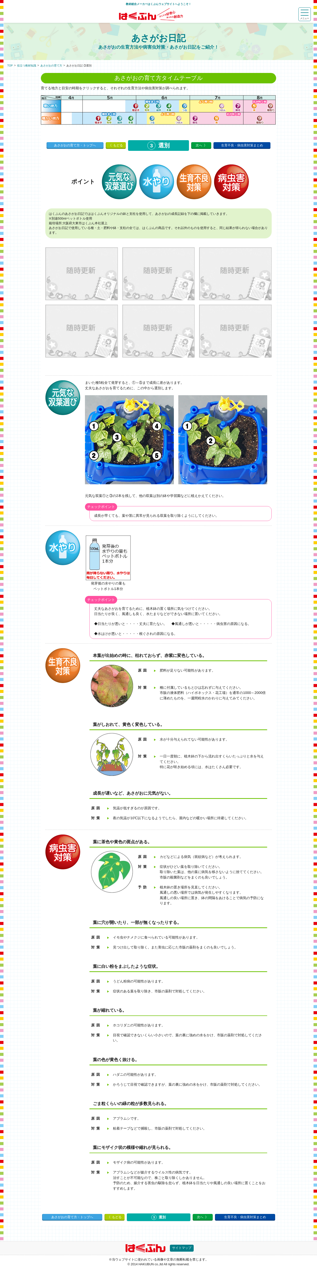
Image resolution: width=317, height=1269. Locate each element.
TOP (10, 65)
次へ (199, 145)
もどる (118, 145)
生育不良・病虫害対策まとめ (242, 145)
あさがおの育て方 (51, 65)
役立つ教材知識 (26, 65)
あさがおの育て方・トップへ (75, 145)
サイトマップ (181, 1248)
